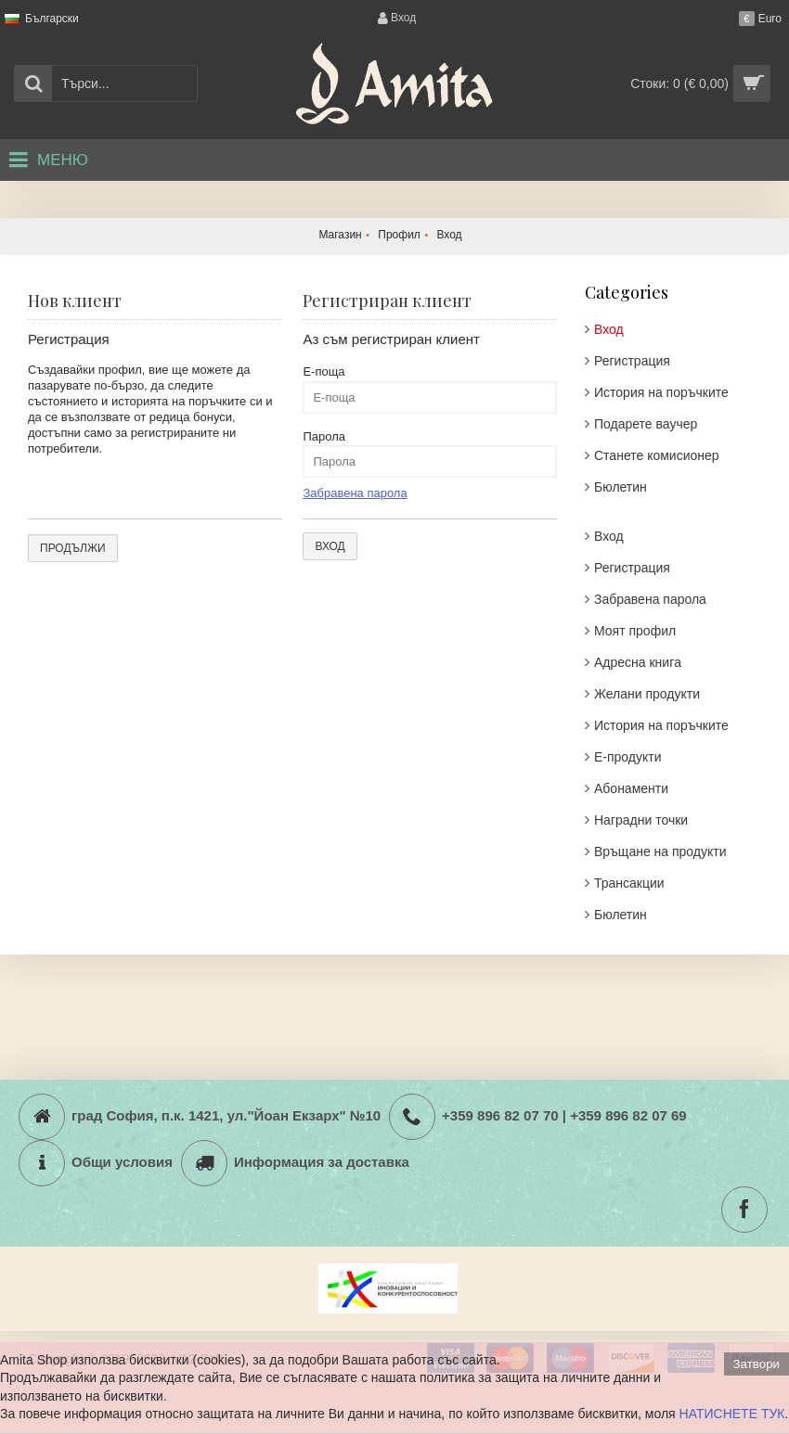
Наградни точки (641, 820)
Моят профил (635, 630)
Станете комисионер (656, 455)
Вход (609, 329)
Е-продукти (628, 756)
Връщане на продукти (660, 851)
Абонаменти (631, 788)
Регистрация (632, 360)
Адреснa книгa (637, 662)
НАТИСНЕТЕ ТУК (732, 1413)
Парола (324, 436)
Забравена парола (650, 599)
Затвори (756, 1364)
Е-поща (323, 371)
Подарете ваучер (645, 423)
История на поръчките (661, 392)
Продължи (73, 548)
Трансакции (629, 883)
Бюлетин (620, 487)
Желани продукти (647, 693)
